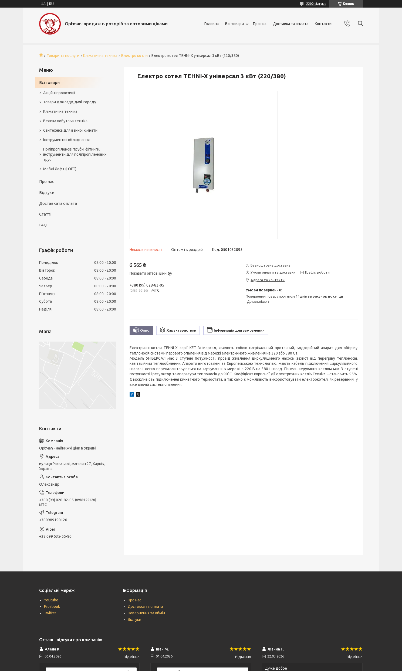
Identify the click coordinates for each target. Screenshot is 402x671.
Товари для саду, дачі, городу (69, 102)
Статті (45, 214)
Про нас (259, 24)
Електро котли (134, 55)
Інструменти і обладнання (66, 140)
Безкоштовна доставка (270, 265)
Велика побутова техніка (65, 121)
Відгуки (46, 192)
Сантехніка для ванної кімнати (70, 130)
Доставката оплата (58, 203)
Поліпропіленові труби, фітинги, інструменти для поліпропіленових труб (74, 154)
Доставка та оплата (290, 24)
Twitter (50, 613)
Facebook (52, 606)
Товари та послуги (63, 55)
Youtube (51, 600)
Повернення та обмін (146, 613)
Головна (211, 24)
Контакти (323, 24)
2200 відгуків (316, 3)
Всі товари (234, 24)
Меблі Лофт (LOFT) (59, 169)
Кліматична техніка (100, 55)
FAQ (43, 225)
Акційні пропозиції (59, 93)
